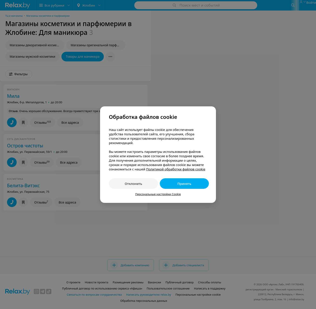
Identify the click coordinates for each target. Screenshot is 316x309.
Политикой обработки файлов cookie (175, 169)
